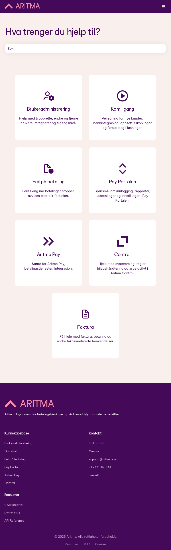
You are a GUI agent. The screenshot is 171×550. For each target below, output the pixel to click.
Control (9, 483)
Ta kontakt (96, 443)
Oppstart (10, 451)
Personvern (72, 544)
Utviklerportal (13, 505)
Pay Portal (11, 467)
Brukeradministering (18, 443)
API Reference (14, 520)
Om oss (94, 451)
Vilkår (88, 544)
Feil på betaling (15, 459)
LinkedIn (94, 475)
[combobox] (85, 48)
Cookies (100, 544)
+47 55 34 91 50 (100, 467)
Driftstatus (12, 513)
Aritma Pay (11, 475)
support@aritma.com (103, 459)
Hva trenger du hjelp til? (52, 31)
